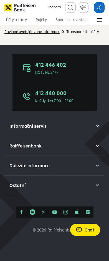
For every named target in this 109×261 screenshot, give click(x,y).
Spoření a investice (71, 19)
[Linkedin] (32, 212)
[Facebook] (21, 212)
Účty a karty (16, 19)
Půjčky (41, 19)
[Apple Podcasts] (76, 212)
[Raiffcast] (87, 212)
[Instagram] (65, 212)
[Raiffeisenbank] (20, 7)
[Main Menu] (100, 20)
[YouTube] (54, 212)
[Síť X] (43, 212)
